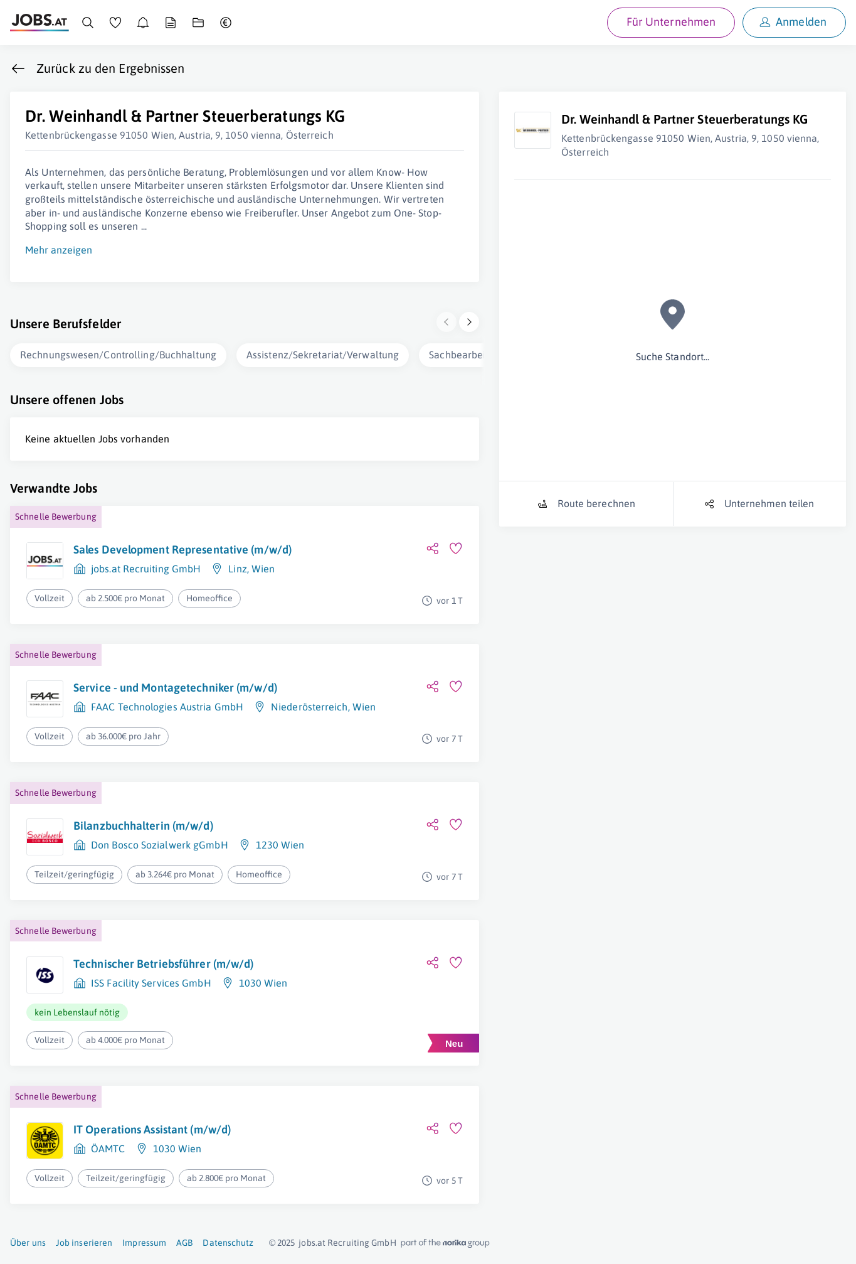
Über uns (28, 1243)
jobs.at (312, 1243)
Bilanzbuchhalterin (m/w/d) (143, 825)
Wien (263, 568)
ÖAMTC (108, 1148)
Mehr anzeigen (58, 249)
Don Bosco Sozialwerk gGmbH (159, 844)
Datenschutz (228, 1243)
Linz (237, 568)
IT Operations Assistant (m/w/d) (152, 1129)
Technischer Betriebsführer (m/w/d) (163, 963)
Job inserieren (84, 1243)
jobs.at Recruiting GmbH (146, 568)
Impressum (144, 1243)
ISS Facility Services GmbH (151, 982)
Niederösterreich (309, 706)
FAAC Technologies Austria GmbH (167, 706)
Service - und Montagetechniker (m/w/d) (175, 687)
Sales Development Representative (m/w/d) (182, 549)
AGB (184, 1243)
